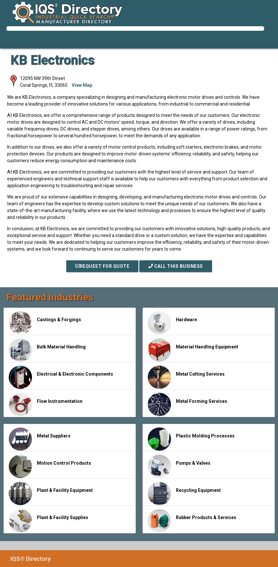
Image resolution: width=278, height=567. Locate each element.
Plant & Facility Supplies (48, 520)
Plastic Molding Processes (191, 439)
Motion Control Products (50, 466)
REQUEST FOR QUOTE (102, 266)
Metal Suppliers (39, 439)
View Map (82, 85)
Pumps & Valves (179, 466)
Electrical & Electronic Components (61, 377)
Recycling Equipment (184, 493)
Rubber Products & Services (192, 520)
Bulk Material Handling (47, 350)
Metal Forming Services (187, 404)
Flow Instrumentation (45, 404)
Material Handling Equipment (193, 350)
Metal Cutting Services (186, 377)
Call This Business (175, 266)
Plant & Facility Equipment (51, 493)
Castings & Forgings (45, 323)
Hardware (172, 323)
